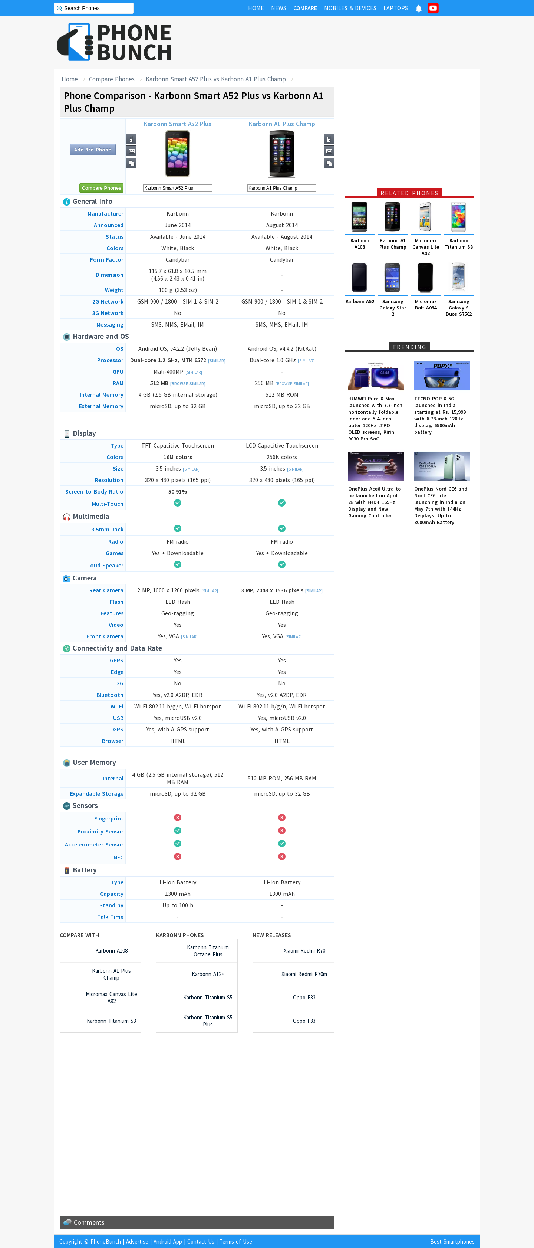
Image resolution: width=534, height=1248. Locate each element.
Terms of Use (236, 1241)
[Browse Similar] (187, 383)
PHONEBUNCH (134, 42)
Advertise (137, 1241)
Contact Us (200, 1241)
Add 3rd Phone (92, 149)
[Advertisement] (345, 42)
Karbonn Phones (180, 935)
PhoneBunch (105, 1241)
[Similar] (216, 360)
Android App (168, 1241)
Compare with (79, 935)
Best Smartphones (452, 1241)
